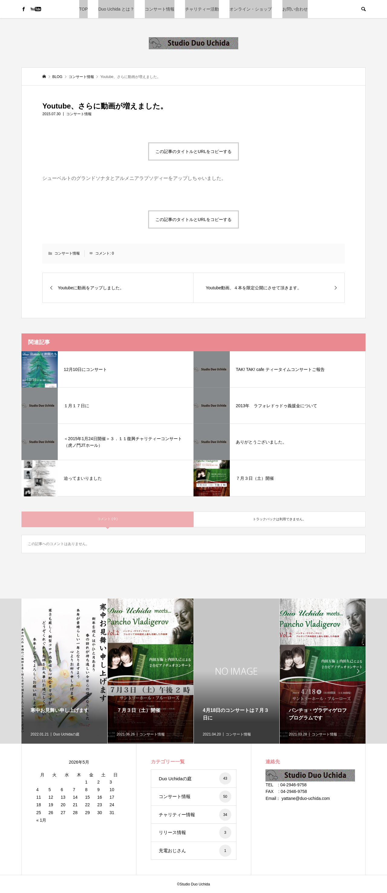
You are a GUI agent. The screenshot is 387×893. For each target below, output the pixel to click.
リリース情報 (195, 832)
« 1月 (41, 820)
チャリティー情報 (195, 815)
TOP (83, 9)
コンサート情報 (159, 9)
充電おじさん (195, 851)
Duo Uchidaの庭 (195, 778)
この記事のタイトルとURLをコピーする (193, 151)
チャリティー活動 (202, 9)
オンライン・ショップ (250, 9)
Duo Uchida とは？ (116, 9)
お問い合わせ (295, 9)
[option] (64, 671)
